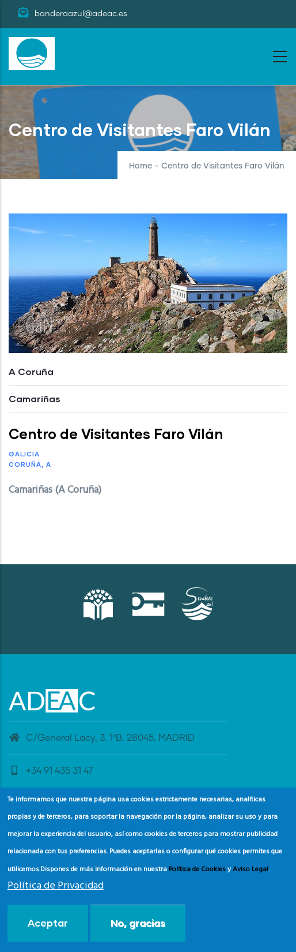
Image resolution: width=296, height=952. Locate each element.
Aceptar (48, 926)
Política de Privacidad (55, 888)
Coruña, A (30, 464)
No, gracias (138, 926)
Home (140, 166)
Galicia (24, 454)
